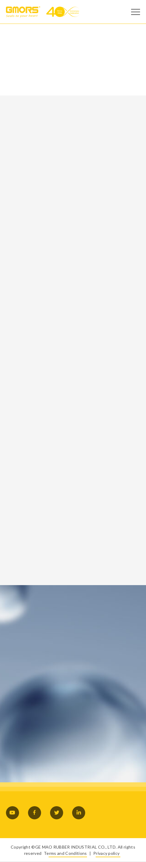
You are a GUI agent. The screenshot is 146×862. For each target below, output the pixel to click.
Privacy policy (106, 853)
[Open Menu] (135, 12)
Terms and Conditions (65, 853)
